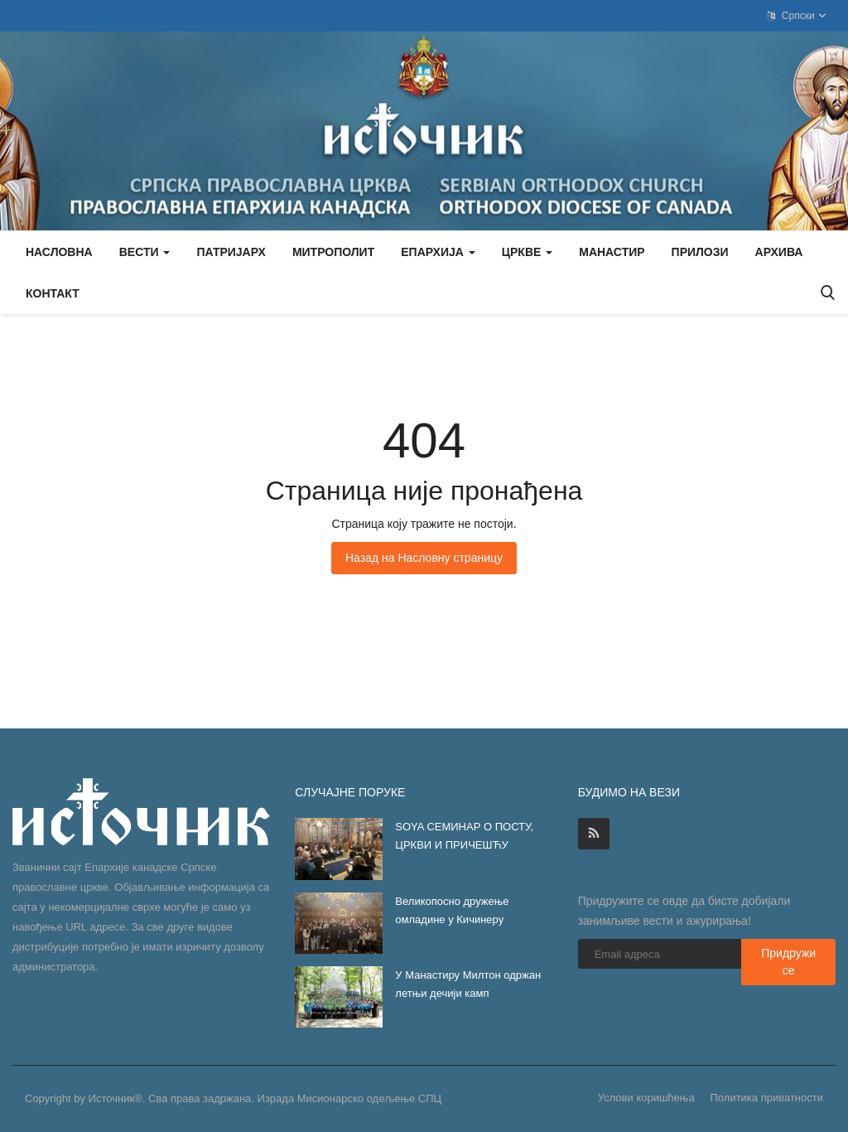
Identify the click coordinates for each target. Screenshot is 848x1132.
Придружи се (788, 961)
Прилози (700, 252)
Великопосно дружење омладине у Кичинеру (451, 910)
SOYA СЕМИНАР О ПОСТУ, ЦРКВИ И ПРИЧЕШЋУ (464, 835)
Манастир (611, 252)
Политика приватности (767, 1097)
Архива (779, 252)
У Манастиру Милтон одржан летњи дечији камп (468, 984)
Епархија (438, 252)
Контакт (53, 293)
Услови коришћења (646, 1097)
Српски (796, 15)
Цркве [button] (527, 252)
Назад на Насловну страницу (424, 557)
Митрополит (333, 252)
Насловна (59, 252)
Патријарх (230, 252)
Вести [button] (145, 252)
